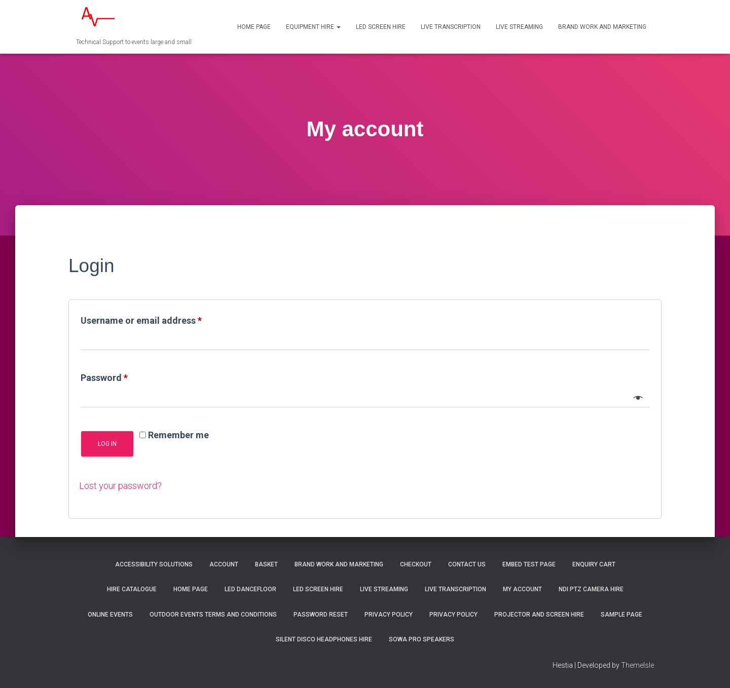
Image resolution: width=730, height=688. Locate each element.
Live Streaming (519, 26)
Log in (107, 443)
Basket (266, 564)
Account (223, 564)
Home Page (254, 26)
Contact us (467, 564)
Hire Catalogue (132, 589)
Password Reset (321, 614)
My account (522, 589)
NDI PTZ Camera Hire (591, 589)
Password (123, 376)
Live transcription (451, 26)
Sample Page (621, 614)
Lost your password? (120, 485)
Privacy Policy (388, 614)
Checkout (415, 564)
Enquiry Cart (593, 564)
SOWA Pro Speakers (421, 639)
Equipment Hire (313, 26)
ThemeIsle (637, 665)
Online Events (110, 614)
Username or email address (160, 319)
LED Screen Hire (381, 26)
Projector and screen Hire (539, 614)
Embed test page (529, 564)
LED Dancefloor (250, 589)
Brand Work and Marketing (602, 26)
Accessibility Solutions (154, 564)
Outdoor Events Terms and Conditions (213, 614)
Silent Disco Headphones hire (324, 639)
